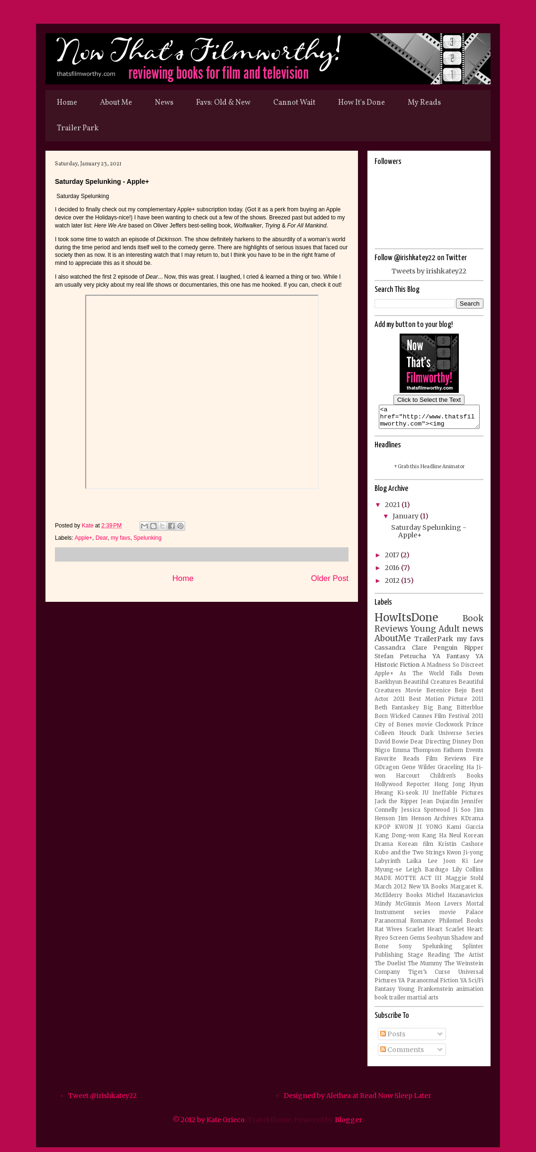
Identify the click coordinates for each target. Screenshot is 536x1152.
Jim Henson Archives (428, 822)
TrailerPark (433, 643)
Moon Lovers (443, 908)
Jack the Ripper (396, 805)
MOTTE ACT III (418, 882)
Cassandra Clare (401, 651)
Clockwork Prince (459, 729)
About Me (116, 103)
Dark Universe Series (451, 737)
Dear (101, 538)
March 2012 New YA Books (411, 891)
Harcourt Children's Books (439, 780)
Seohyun (438, 942)
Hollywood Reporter (402, 788)
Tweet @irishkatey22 (102, 1100)
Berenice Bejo (446, 694)
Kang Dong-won (397, 839)
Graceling (451, 771)
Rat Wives (388, 933)
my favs (120, 538)
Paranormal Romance (405, 925)
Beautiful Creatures (429, 686)
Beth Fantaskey (397, 711)
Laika (413, 865)
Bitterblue (469, 711)
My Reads (424, 103)
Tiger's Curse (429, 976)
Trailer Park (77, 128)
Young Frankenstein (425, 993)
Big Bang (437, 711)
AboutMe (393, 642)
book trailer (390, 1001)
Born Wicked (392, 720)
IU (425, 797)
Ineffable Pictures (457, 797)
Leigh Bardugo (427, 874)
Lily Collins (468, 874)
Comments (402, 1054)
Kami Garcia (465, 831)
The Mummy (425, 967)
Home (67, 103)
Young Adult (435, 633)
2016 (393, 572)
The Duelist (390, 967)
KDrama (472, 822)
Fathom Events (463, 754)
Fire (478, 763)
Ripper (473, 651)
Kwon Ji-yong (465, 856)
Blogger (348, 1124)
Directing (438, 746)
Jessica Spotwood (425, 814)
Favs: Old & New (223, 103)
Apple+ (83, 538)
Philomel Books (461, 925)
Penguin (445, 651)
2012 (393, 585)
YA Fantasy (450, 660)
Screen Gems (407, 942)
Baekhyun (388, 686)
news (472, 633)
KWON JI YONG (418, 831)
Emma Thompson (417, 754)
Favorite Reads (397, 763)
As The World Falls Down (441, 677)
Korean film (415, 848)
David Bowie (392, 746)
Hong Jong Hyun (459, 788)
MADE (383, 882)
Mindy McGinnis (398, 908)
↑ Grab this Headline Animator (429, 471)
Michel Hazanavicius (454, 899)
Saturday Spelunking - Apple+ (428, 535)
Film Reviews (446, 763)
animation (469, 993)
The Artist (468, 959)
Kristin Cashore (460, 848)
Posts (392, 1038)
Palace (474, 916)
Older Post (329, 578)
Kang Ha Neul (441, 839)
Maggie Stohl (464, 882)
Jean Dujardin (439, 805)
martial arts (422, 1001)
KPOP (383, 831)
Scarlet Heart (424, 933)
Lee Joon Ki (448, 865)
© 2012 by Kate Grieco (209, 1124)
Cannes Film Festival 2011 (447, 720)
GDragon (387, 771)
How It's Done (361, 103)
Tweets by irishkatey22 (429, 271)
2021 (393, 509)
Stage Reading (429, 959)
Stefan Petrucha (400, 660)
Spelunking (147, 538)
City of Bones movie (404, 729)
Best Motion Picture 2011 (446, 703)
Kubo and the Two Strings (410, 856)
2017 (393, 559)
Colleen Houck (395, 737)
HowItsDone (406, 621)
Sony (405, 950)
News (164, 103)
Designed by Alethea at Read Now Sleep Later (357, 1100)
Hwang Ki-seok (397, 797)
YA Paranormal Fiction (428, 984)
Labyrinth (388, 865)
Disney (461, 746)
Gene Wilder (419, 771)
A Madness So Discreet (452, 669)
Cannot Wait (294, 103)
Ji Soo (462, 814)
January (406, 520)
